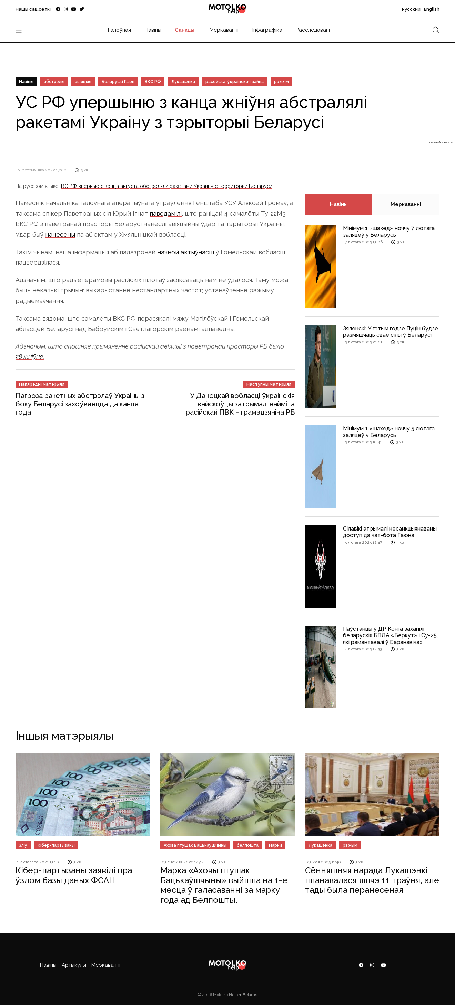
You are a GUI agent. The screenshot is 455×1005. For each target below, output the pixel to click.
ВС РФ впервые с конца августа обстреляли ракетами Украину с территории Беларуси (166, 186)
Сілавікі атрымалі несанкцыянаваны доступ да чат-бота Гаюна (390, 531)
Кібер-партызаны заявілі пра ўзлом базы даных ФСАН (74, 875)
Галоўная (119, 30)
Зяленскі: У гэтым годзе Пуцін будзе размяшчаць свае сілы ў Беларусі (390, 331)
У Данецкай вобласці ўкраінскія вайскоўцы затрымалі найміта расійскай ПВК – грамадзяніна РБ (240, 404)
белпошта (248, 845)
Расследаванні (314, 30)
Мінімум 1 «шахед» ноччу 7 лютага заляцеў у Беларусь (389, 231)
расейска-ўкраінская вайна (234, 81)
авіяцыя (83, 81)
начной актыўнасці (185, 252)
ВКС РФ (153, 81)
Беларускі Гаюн (118, 81)
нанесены (60, 234)
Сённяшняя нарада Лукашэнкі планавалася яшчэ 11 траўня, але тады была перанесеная (372, 880)
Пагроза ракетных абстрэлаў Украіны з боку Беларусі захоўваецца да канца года (80, 404)
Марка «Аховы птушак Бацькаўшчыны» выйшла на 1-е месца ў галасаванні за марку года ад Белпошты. (223, 885)
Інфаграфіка (267, 30)
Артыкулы (74, 965)
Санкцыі (185, 30)
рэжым (281, 81)
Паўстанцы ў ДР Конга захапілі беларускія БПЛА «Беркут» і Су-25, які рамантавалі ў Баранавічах (390, 635)
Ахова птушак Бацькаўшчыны (195, 845)
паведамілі (166, 213)
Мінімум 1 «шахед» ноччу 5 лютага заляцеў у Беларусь (389, 431)
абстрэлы (54, 81)
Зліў (23, 845)
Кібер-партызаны (56, 845)
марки (275, 845)
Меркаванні (224, 30)
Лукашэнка (183, 81)
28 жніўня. (30, 356)
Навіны (153, 30)
